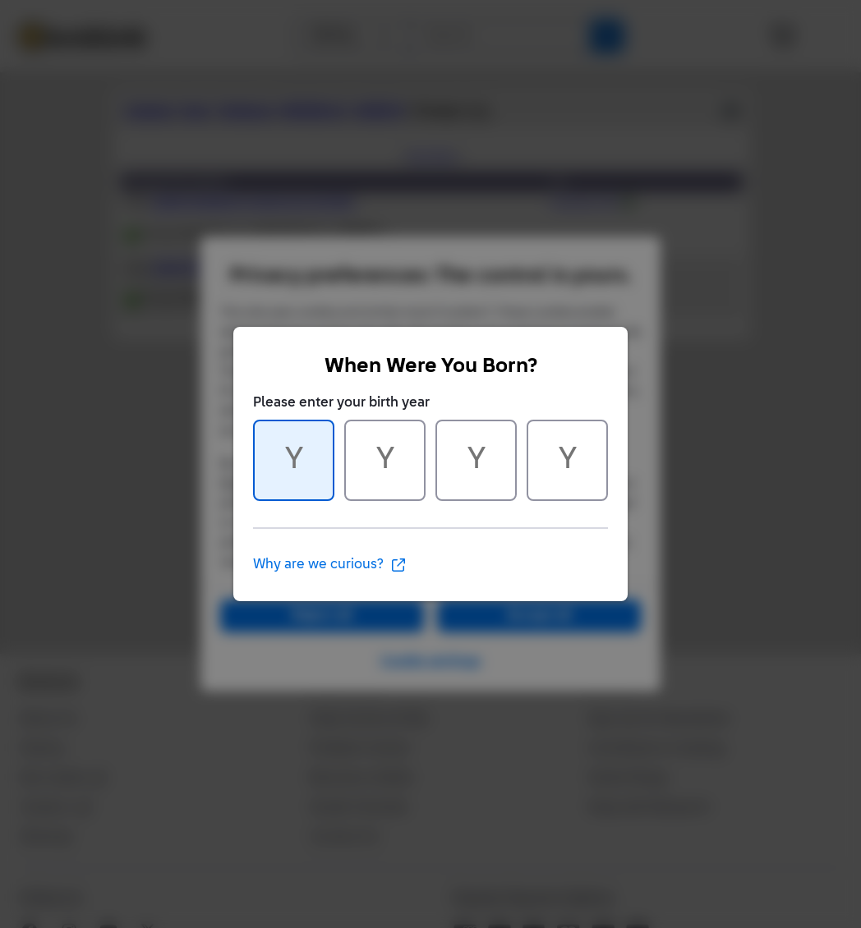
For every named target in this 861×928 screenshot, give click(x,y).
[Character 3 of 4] (476, 460)
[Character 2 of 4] (385, 460)
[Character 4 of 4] (567, 460)
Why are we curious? (330, 565)
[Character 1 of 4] (293, 460)
